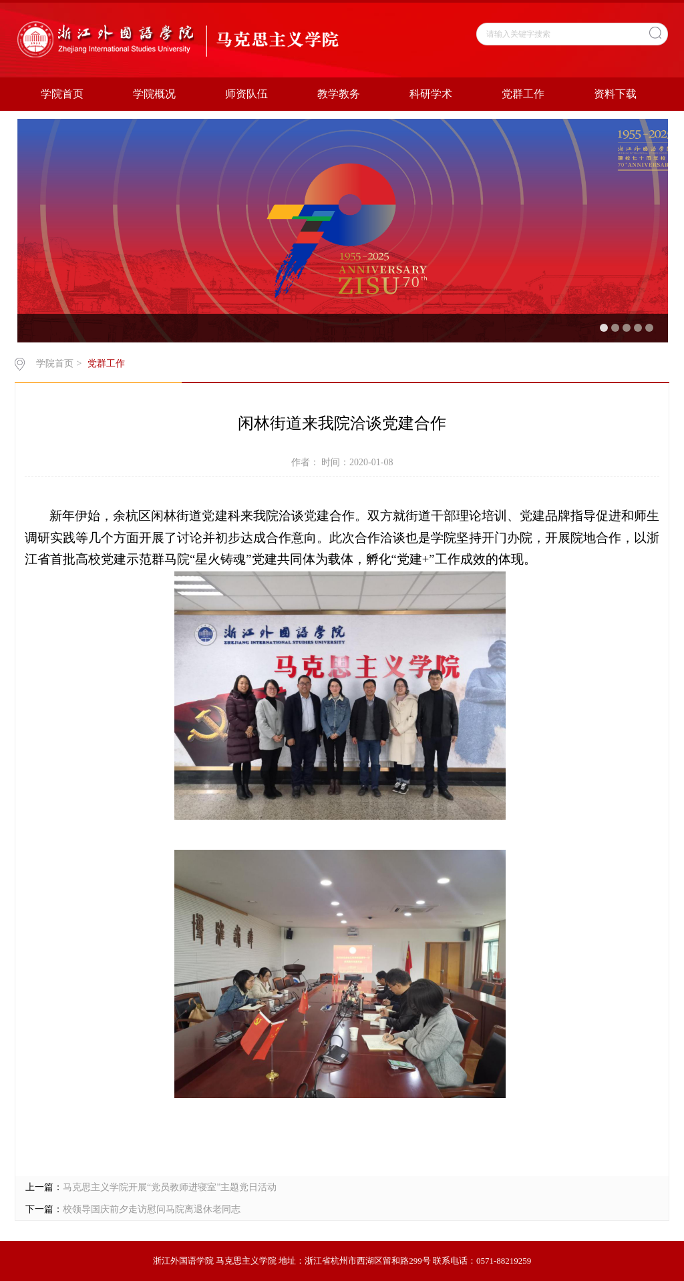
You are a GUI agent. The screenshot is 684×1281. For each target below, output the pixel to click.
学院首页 (62, 93)
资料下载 (615, 93)
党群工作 (523, 93)
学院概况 (154, 93)
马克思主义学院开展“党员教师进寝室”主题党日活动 (170, 1187)
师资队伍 (246, 93)
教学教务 (338, 93)
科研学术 (430, 93)
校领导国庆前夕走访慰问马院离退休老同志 (151, 1209)
